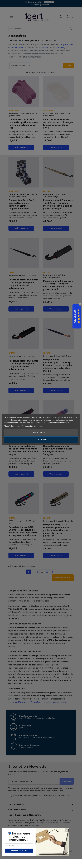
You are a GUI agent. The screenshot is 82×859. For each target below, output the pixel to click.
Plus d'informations (12, 426)
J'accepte (41, 440)
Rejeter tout (41, 432)
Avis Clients (75, 316)
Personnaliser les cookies (32, 426)
